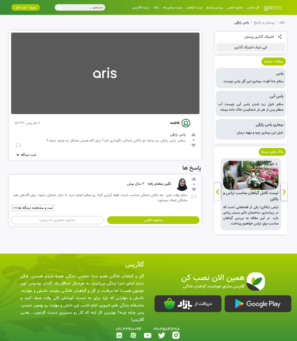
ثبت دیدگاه (26, 155)
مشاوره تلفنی (153, 220)
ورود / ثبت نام (26, 7)
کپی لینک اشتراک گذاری (250, 47)
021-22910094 (128, 329)
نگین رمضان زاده (159, 183)
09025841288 (166, 329)
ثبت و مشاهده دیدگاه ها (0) (33, 208)
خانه (282, 22)
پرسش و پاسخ (264, 22)
